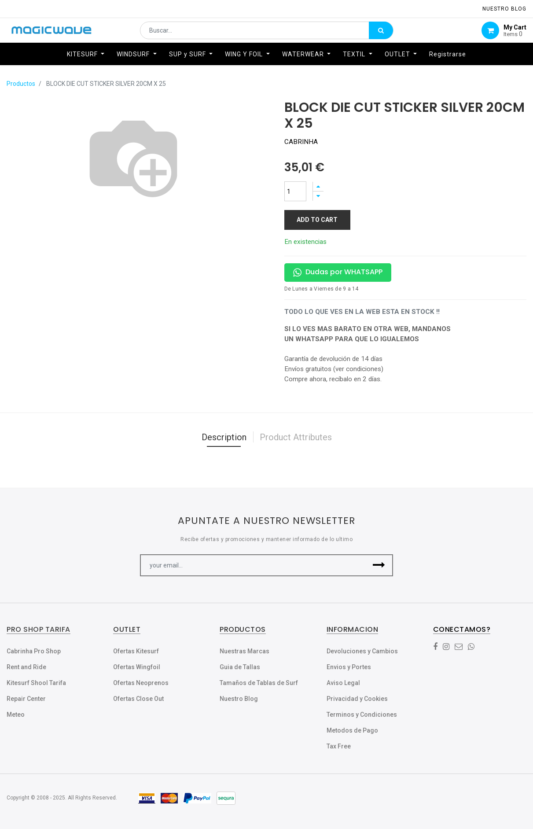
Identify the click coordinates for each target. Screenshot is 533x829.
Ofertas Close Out (138, 698)
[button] (378, 565)
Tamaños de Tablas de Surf (259, 682)
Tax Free (339, 746)
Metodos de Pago (352, 730)
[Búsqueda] (381, 33)
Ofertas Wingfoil (136, 667)
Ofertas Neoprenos (141, 682)
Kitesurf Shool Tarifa (36, 682)
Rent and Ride (26, 667)
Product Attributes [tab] (296, 437)
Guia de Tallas (240, 667)
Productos (21, 83)
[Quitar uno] (318, 196)
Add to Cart (317, 219)
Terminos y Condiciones (362, 714)
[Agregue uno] (318, 186)
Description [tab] (224, 437)
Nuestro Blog (239, 698)
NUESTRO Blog (504, 9)
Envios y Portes (349, 667)
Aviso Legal (343, 682)
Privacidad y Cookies (357, 698)
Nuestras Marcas (244, 651)
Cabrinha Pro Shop (34, 651)
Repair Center (26, 698)
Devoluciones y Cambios (362, 651)
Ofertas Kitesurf (136, 651)
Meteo (16, 714)
